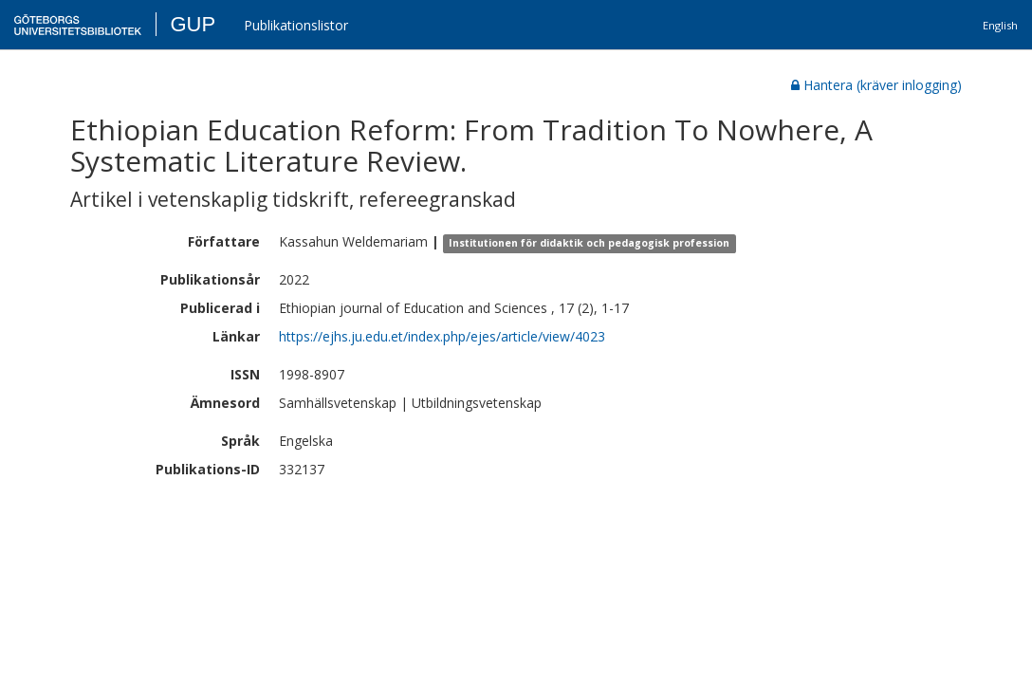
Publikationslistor (296, 25)
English (1000, 25)
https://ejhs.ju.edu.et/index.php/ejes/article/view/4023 (442, 336)
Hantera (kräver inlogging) (876, 85)
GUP (192, 24)
